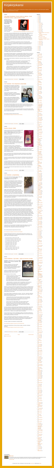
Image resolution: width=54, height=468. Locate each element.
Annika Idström (40, 77)
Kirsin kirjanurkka (40, 260)
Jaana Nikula (39, 190)
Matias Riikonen (40, 304)
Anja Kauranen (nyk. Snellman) (40, 67)
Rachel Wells (39, 364)
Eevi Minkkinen (40, 122)
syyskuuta (40, 26)
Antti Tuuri (39, 91)
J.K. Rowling (39, 182)
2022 (38, 19)
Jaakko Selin (39, 186)
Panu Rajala (39, 344)
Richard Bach (39, 371)
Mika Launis (39, 315)
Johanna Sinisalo (40, 204)
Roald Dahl (39, 374)
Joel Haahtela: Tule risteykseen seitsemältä (15, 83)
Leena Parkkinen (40, 277)
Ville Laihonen (40, 440)
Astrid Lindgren (40, 102)
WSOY (39, 445)
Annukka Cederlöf (39, 81)
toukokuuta (40, 31)
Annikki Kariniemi (40, 79)
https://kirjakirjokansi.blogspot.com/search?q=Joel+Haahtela (13, 114)
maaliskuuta (40, 42)
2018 (38, 47)
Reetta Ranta (39, 368)
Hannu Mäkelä (40, 147)
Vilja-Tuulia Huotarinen (39, 439)
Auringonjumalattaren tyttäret (40, 105)
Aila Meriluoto (39, 56)
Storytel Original (40, 406)
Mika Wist (39, 317)
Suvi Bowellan (40, 408)
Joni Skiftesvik (40, 210)
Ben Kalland (39, 106)
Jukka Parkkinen (40, 224)
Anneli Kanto (39, 74)
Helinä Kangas (40, 163)
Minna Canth (39, 321)
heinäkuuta (40, 29)
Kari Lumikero (39, 237)
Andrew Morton (40, 65)
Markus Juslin (39, 301)
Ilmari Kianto (39, 175)
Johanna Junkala (40, 202)
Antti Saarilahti (40, 89)
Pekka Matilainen (40, 351)
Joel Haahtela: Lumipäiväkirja (11, 175)
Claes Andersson (40, 115)
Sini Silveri (39, 397)
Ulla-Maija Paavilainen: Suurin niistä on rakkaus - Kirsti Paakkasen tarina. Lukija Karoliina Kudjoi (18, 17)
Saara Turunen (40, 378)
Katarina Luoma (40, 243)
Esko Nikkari (39, 138)
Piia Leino (39, 356)
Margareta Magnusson (39, 286)
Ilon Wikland (39, 176)
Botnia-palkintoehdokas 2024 (40, 110)
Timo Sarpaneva (40, 417)
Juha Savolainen (40, 219)
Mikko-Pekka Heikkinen (39, 320)
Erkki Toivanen (40, 134)
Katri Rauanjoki (40, 246)
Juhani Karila (39, 222)
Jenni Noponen (40, 194)
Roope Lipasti (39, 375)
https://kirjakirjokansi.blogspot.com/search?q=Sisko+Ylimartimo (13, 327)
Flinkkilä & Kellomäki (39, 140)
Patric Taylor (39, 345)
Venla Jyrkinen (40, 435)
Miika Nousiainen (40, 312)
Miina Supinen (40, 314)
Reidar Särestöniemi (39, 370)
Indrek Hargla (39, 178)
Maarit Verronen (40, 283)
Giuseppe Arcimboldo (39, 144)
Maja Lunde (39, 285)
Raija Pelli (39, 367)
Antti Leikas (39, 87)
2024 (38, 17)
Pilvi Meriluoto (40, 357)
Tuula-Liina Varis (40, 432)
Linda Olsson (39, 281)
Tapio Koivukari (40, 409)
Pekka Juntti (39, 350)
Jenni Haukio (39, 193)
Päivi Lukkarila (40, 362)
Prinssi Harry (39, 361)
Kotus (38, 267)
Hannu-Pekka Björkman (39, 152)
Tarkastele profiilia (11, 459)
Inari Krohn (39, 177)
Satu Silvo (39, 385)
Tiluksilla (39, 414)
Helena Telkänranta (39, 162)
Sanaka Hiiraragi (40, 382)
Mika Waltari (39, 316)
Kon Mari (39, 266)
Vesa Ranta (39, 437)
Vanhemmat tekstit (30, 334)
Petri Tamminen (40, 354)
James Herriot (40, 191)
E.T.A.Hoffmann (40, 120)
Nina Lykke (39, 334)
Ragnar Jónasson (40, 365)
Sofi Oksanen (39, 402)
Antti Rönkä (39, 88)
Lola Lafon (39, 282)
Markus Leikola (40, 302)
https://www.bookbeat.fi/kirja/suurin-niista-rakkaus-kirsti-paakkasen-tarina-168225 (23, 31)
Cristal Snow (39, 117)
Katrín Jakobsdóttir (39, 248)
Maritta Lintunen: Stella (10, 128)
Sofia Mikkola (39, 403)
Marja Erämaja (40, 293)
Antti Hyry (39, 86)
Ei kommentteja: (16, 123)
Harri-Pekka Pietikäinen (39, 153)
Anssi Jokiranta (40, 82)
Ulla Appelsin (39, 434)
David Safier (39, 118)
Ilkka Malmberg (40, 171)
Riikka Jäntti (39, 373)
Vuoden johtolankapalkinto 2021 (40, 444)
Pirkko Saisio (39, 358)
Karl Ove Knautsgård (39, 240)
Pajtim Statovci (40, 342)
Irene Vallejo (39, 179)
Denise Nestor (40, 119)
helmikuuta (40, 43)
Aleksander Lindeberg (39, 62)
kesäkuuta (40, 30)
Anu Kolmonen (40, 93)
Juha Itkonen (39, 218)
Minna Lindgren (40, 324)
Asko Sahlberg (40, 100)
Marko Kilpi (39, 299)
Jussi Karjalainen (40, 227)
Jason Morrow (32, 463)
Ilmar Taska (39, 174)
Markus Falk (39, 300)
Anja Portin (39, 69)
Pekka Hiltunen (40, 346)
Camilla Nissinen (40, 111)
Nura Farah (39, 335)
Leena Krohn (39, 276)
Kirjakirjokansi (13, 5)
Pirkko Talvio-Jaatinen (39, 360)
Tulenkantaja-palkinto (39, 428)
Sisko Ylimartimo (40, 400)
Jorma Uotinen (40, 213)
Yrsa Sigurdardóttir (39, 450)
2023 (38, 18)
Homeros (39, 170)
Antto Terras (39, 92)
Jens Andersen (40, 197)
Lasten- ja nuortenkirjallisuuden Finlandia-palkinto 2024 (40, 274)
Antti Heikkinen (40, 84)
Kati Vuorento (39, 245)
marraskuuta (40, 24)
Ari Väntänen (39, 97)
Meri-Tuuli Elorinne (39, 308)
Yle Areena (39, 446)
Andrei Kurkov (40, 64)
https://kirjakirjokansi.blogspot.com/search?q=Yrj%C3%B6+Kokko (14, 323)
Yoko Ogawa (39, 447)
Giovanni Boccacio (39, 142)
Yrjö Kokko (39, 448)
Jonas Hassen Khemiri (40, 207)
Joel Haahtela (39, 200)
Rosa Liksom (39, 376)
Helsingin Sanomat (39, 165)
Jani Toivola (39, 192)
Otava (38, 339)
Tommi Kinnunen (40, 419)
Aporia (38, 95)
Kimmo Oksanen (40, 255)
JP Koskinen (39, 183)
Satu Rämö (39, 384)
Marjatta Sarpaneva (39, 296)
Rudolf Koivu (39, 377)
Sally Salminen (40, 380)
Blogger (40, 463)
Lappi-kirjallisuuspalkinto (40, 271)
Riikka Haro (39, 372)
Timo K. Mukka (40, 415)
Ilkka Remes (39, 173)
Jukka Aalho (39, 223)
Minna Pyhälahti (40, 326)
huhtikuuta (40, 41)
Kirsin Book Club (40, 258)
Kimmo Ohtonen (40, 253)
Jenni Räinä (39, 196)
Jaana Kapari (39, 187)
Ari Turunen (39, 96)
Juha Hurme (39, 217)
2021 (38, 20)
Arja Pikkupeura (40, 98)
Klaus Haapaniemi (39, 265)
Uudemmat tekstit (6, 334)
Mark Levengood (40, 297)
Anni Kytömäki (40, 75)
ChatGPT (39, 113)
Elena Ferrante (40, 127)
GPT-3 (38, 141)
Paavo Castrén (40, 340)
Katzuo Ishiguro (40, 250)
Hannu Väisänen (40, 149)
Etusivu (19, 334)
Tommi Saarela (40, 421)
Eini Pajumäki (39, 126)
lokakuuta (40, 25)
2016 (38, 50)
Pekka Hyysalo (40, 348)
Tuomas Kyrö (39, 429)
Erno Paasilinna (40, 136)
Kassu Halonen (40, 241)
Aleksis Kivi (39, 63)
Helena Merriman (40, 159)
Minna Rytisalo (40, 328)
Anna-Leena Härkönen (39, 73)
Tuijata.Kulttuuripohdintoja (40, 426)
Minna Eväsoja (40, 322)
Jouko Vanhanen (40, 215)
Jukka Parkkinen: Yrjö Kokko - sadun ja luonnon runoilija (18, 258)
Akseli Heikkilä (40, 59)
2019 (38, 46)
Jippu (38, 199)
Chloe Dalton (39, 114)
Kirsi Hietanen (40, 257)
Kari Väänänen (40, 238)
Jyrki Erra (39, 231)
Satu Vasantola (40, 386)
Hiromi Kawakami (40, 168)
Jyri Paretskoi (39, 230)
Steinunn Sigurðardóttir (39, 405)
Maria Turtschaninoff (40, 289)
